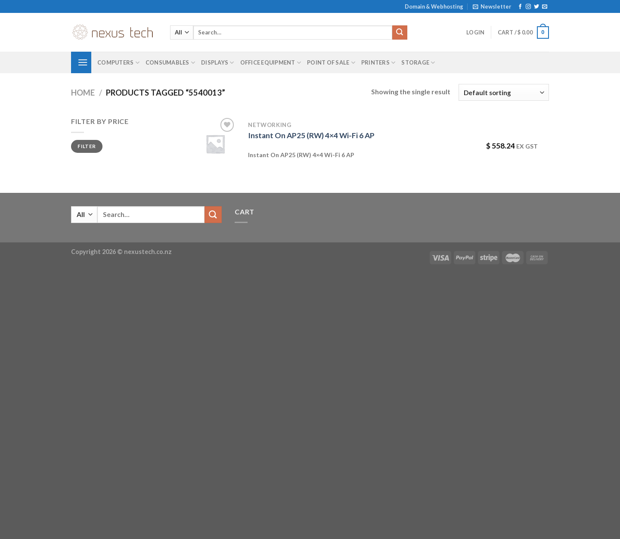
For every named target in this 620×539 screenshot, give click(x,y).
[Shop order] (504, 92)
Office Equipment (270, 63)
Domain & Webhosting (434, 6)
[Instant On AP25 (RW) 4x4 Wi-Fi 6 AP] (215, 144)
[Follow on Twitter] (536, 7)
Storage (418, 63)
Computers (118, 63)
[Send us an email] (544, 7)
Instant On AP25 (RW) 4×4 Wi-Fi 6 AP (311, 135)
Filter (87, 146)
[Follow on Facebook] (520, 7)
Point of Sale (331, 63)
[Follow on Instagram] (528, 7)
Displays (217, 63)
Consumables (170, 63)
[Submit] (399, 32)
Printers (378, 63)
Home (83, 92)
